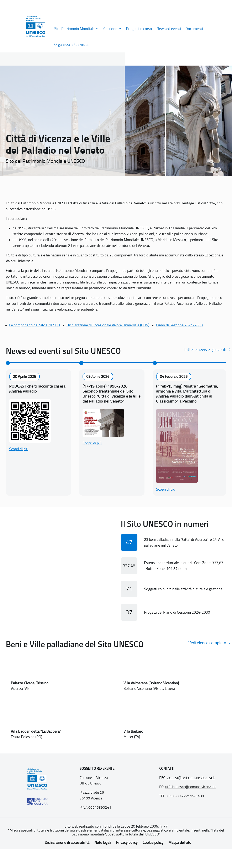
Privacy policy (127, 842)
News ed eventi (169, 28)
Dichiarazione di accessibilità (67, 842)
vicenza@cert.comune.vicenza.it (191, 778)
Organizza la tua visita (71, 44)
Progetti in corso (139, 28)
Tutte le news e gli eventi (204, 349)
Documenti (194, 28)
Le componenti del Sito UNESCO (34, 325)
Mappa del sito (179, 842)
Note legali (102, 842)
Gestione (110, 28)
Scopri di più (18, 449)
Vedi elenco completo (207, 642)
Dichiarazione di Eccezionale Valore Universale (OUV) (108, 325)
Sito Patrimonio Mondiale (74, 28)
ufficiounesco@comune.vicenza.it (190, 787)
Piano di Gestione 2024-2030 (179, 325)
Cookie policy (153, 842)
